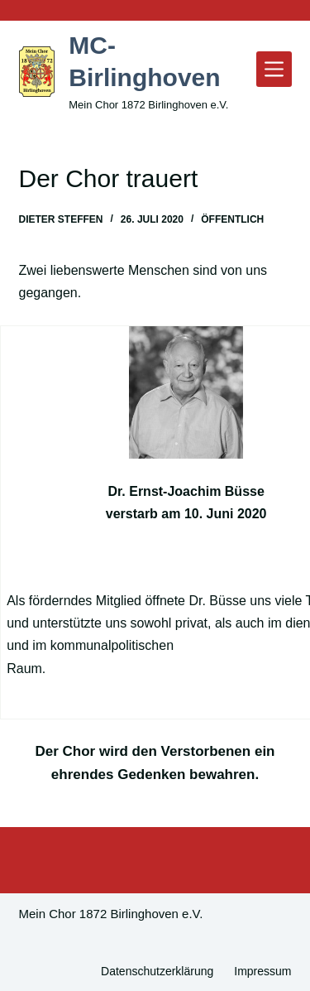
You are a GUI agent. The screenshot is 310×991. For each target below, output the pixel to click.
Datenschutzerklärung (157, 971)
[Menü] (274, 69)
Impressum (262, 971)
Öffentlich (232, 219)
